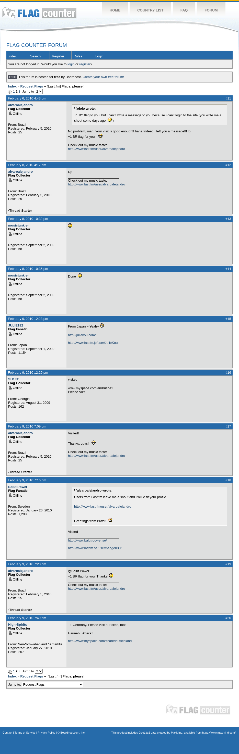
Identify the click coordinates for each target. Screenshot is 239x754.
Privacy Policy (46, 732)
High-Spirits (17, 624)
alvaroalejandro (20, 105)
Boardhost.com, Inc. (72, 732)
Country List (150, 10)
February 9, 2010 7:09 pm (27, 426)
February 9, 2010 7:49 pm (27, 618)
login (70, 64)
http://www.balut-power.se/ (87, 540)
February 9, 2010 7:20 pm (27, 564)
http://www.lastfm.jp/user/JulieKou (93, 343)
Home (115, 10)
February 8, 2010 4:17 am (27, 165)
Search (35, 56)
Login (99, 56)
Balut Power (17, 487)
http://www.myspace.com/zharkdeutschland (100, 641)
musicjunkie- (18, 225)
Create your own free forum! (103, 77)
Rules (78, 56)
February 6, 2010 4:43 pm (27, 98)
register (84, 64)
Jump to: (45, 684)
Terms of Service (25, 732)
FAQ (184, 10)
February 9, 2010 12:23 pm (28, 319)
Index (12, 56)
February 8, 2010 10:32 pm (28, 219)
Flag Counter (39, 12)
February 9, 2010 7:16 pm (27, 480)
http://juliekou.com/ (82, 335)
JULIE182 (15, 325)
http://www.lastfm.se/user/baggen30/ (95, 548)
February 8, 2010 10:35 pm (28, 269)
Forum (211, 10)
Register (58, 56)
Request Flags (31, 86)
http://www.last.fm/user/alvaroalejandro (96, 149)
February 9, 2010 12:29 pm (28, 372)
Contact (7, 732)
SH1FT (13, 379)
